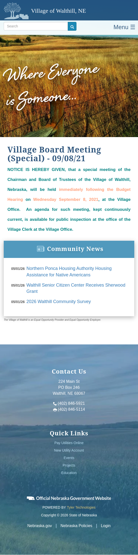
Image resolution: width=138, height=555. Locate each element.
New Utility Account (69, 450)
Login (106, 526)
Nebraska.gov (39, 526)
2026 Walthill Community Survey (59, 301)
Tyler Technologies (81, 507)
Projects (69, 465)
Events (69, 458)
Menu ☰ (124, 27)
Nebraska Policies (76, 526)
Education (69, 473)
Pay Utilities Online (69, 443)
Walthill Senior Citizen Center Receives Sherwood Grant (76, 288)
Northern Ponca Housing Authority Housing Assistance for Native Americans (69, 271)
